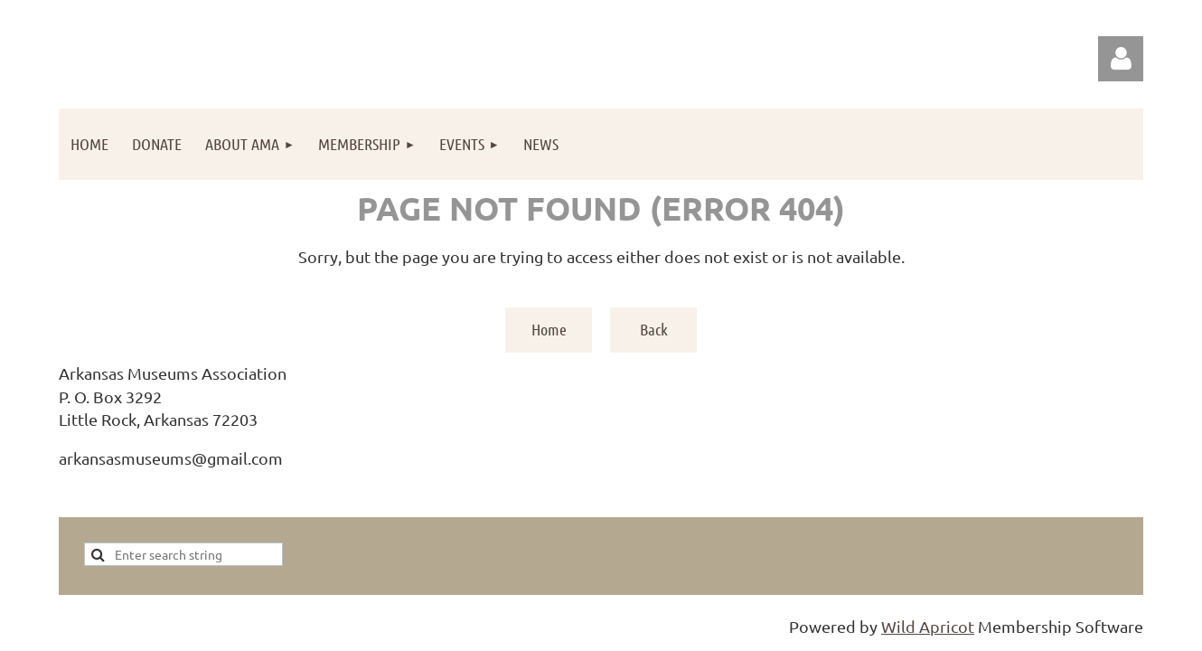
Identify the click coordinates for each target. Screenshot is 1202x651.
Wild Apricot (927, 626)
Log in (1120, 58)
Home (549, 329)
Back (654, 329)
